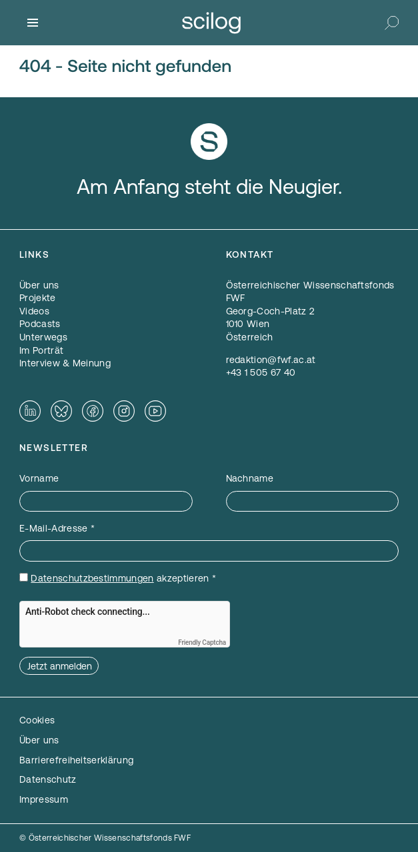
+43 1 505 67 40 (261, 372)
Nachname (250, 478)
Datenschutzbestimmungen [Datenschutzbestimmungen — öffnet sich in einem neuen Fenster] (92, 578)
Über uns (39, 740)
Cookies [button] (37, 720)
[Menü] (32, 22)
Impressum (43, 799)
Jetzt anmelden (59, 666)
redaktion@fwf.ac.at (271, 359)
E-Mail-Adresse (57, 528)
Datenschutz (48, 779)
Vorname (39, 478)
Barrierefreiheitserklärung (76, 760)
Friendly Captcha (202, 642)
